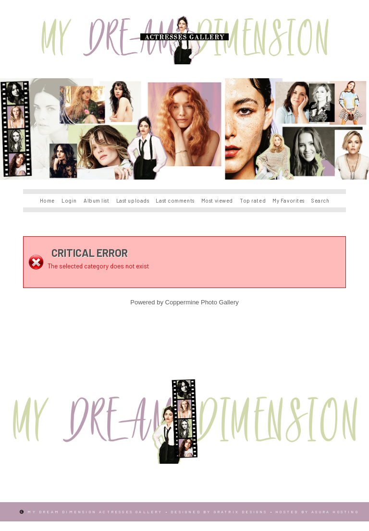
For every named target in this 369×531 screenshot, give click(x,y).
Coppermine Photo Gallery (202, 302)
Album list (97, 200)
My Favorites (288, 200)
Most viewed (217, 200)
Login (69, 200)
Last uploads (132, 200)
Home (47, 200)
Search (320, 200)
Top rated (253, 200)
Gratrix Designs (241, 511)
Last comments (175, 200)
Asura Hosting (335, 511)
